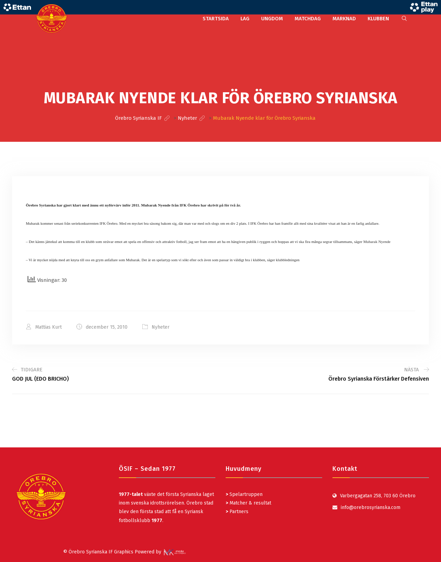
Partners (237, 512)
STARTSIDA (216, 18)
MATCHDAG (308, 18)
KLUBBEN (378, 18)
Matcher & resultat (248, 503)
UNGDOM (272, 18)
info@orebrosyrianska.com (370, 507)
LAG (244, 18)
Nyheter (161, 327)
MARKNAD (344, 18)
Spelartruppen (245, 494)
